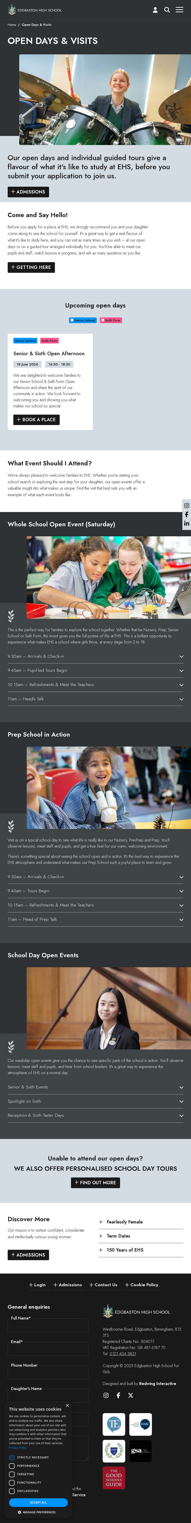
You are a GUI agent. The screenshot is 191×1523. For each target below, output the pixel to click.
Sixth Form (110, 321)
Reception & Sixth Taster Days (36, 1116)
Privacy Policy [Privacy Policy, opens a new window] (18, 1448)
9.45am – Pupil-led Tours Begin (37, 671)
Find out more (98, 1184)
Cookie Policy (144, 1284)
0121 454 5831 (123, 1354)
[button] (38, 1512)
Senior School (83, 321)
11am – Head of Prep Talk (32, 920)
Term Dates (118, 1237)
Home (12, 26)
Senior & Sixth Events (28, 1088)
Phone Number (24, 1365)
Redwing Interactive (157, 1384)
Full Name (21, 1318)
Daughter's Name (26, 1389)
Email (17, 1342)
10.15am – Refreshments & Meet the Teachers (51, 685)
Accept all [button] (38, 1502)
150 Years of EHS (125, 1251)
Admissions (31, 193)
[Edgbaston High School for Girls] (35, 9)
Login (40, 1284)
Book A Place (39, 421)
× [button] (67, 1405)
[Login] (155, 11)
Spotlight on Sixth (24, 1102)
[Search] (167, 11)
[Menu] (179, 11)
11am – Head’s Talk (26, 700)
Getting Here (34, 269)
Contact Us (106, 1284)
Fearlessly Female (125, 1223)
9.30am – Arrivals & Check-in (36, 657)
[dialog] (38, 1459)
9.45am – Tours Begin (28, 892)
